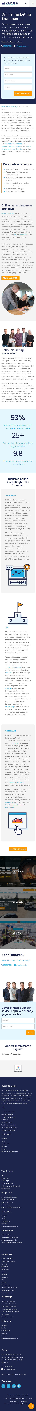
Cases (3, 1272)
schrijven (8, 698)
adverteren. (15, 752)
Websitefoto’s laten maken (10, 1312)
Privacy (12, 1404)
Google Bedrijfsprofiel (8, 1117)
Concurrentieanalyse (8, 1112)
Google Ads (23, 234)
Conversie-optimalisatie (9, 1309)
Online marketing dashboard (10, 1186)
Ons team (4, 1266)
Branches (4, 1264)
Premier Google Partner (9, 1287)
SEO (15, 234)
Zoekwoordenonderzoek (9, 1127)
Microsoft (20, 792)
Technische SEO (6, 1122)
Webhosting (5, 1314)
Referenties (5, 1269)
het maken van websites (13, 143)
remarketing (9, 817)
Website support (6, 1293)
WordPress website (7, 1317)
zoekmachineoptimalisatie (11, 146)
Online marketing (11, 107)
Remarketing (5, 1205)
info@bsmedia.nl (21, 46)
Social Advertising (7, 1183)
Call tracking (5, 1188)
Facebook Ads (6, 1235)
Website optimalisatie (8, 1306)
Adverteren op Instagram (9, 1237)
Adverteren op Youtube (9, 1197)
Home (3, 107)
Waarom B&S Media (8, 1261)
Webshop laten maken (8, 1304)
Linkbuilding (5, 1120)
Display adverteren (7, 1199)
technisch (8, 682)
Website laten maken (8, 1301)
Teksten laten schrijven (8, 1125)
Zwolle (3, 1141)
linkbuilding (9, 716)
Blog (2, 1280)
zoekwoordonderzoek (13, 677)
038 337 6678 (7, 46)
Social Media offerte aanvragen (11, 1243)
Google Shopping (11, 811)
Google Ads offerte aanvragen (11, 1207)
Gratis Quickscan (6, 1259)
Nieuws (3, 1282)
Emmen (3, 1149)
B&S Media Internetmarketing (11, 1090)
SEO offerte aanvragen (8, 1130)
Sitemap (18, 1404)
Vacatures (4, 1277)
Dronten (4, 1146)
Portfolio (4, 1274)
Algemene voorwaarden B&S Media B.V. (18, 1395)
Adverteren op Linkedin (9, 1240)
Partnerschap (5, 1285)
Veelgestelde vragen (8, 1290)
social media (17, 149)
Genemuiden (5, 1144)
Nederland (14, 1152)
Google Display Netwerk (14, 814)
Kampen (4, 1139)
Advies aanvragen (10, 278)
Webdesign (5, 1181)
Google (11, 792)
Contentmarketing (7, 1114)
